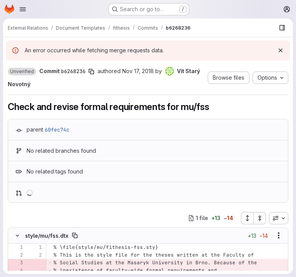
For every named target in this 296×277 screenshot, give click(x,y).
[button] (22, 71)
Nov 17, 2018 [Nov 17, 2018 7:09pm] (138, 71)
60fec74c (57, 129)
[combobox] (278, 218)
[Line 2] (16, 255)
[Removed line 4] (16, 270)
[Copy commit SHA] (91, 71)
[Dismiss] (280, 50)
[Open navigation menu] (23, 9)
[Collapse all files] (260, 218)
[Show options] (278, 235)
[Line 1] (16, 247)
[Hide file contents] (17, 235)
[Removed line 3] (16, 263)
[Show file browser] (282, 28)
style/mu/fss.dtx (47, 235)
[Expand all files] (247, 218)
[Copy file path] (74, 235)
